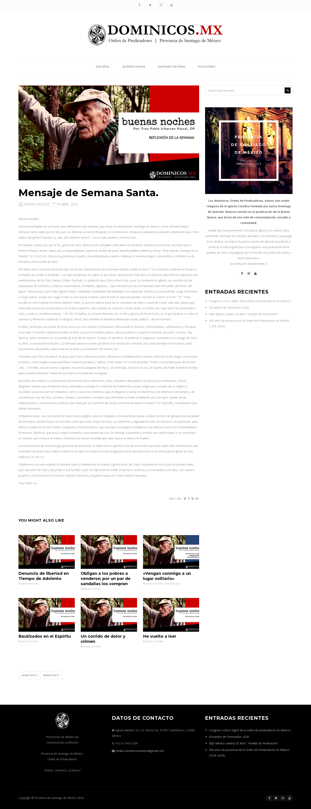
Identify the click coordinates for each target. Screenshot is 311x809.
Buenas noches (36, 204)
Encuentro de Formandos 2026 (229, 307)
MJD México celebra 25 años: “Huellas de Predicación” (243, 314)
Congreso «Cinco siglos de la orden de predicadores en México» (250, 301)
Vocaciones (206, 66)
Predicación (172, 583)
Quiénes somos (133, 66)
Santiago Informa (171, 66)
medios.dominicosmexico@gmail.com (139, 751)
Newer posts (51, 675)
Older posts (29, 675)
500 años (102, 66)
